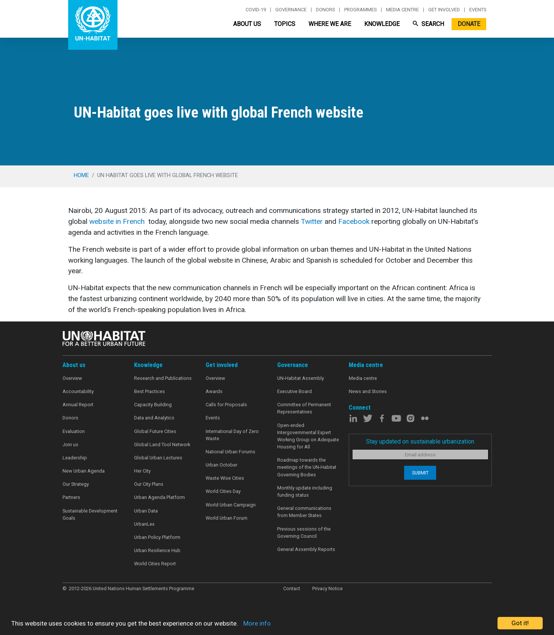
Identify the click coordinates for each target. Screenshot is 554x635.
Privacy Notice (327, 588)
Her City (142, 471)
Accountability (78, 391)
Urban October (221, 465)
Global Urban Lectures (158, 458)
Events (477, 10)
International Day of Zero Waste (232, 434)
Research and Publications (163, 378)
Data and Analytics (154, 418)
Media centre (402, 10)
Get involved (444, 10)
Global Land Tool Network (162, 444)
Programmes (360, 10)
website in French (117, 221)
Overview (72, 378)
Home (81, 175)
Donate (469, 24)
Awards (214, 391)
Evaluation (74, 431)
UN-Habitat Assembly (300, 378)
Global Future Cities (155, 431)
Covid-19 (256, 10)
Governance (291, 10)
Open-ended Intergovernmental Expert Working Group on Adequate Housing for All (308, 436)
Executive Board (294, 391)
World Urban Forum (226, 518)
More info (257, 623)
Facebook (353, 221)
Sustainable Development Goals (90, 514)
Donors (325, 10)
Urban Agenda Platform (159, 497)
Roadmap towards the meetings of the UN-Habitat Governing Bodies (306, 467)
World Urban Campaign (231, 505)
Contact (291, 588)
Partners (71, 497)
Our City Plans (148, 484)
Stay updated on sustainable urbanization (420, 441)
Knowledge (382, 24)
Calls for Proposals (226, 404)
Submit (420, 473)
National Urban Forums (230, 451)
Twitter (312, 221)
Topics (284, 24)
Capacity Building (153, 404)
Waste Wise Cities (225, 478)
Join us (70, 444)
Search (428, 24)
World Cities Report (155, 563)
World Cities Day (223, 491)
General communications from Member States (304, 511)
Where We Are (329, 24)
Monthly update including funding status (304, 491)
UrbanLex (144, 524)
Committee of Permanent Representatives (304, 408)
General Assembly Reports (306, 549)
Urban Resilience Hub (157, 550)
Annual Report (78, 404)
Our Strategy (76, 484)
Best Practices (149, 391)
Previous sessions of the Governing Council (304, 532)
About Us (247, 24)
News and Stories (368, 391)
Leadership (75, 458)
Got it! (520, 623)
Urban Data (146, 511)
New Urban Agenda (84, 471)
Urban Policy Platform (157, 537)
